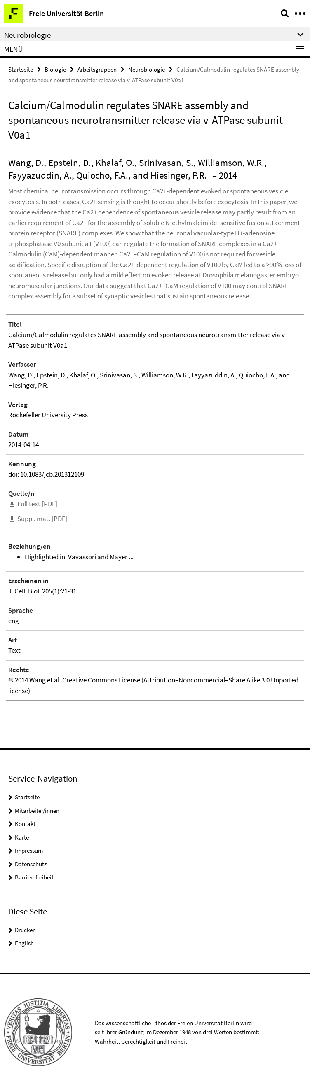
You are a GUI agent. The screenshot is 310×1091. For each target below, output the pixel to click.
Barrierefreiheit (34, 877)
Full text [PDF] (37, 503)
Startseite (20, 69)
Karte (22, 837)
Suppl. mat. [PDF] (42, 518)
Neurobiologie (146, 69)
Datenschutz (31, 864)
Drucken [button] (25, 930)
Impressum (29, 850)
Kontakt (25, 824)
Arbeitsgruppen (97, 69)
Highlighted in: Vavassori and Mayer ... (79, 556)
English (24, 943)
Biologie (55, 69)
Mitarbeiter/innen (37, 810)
